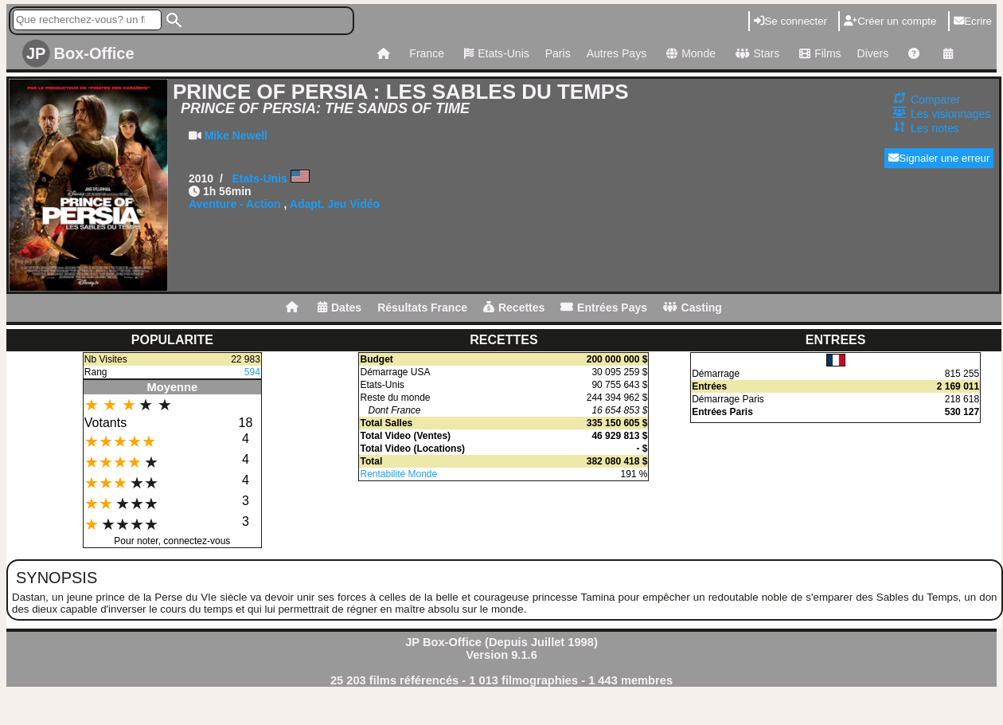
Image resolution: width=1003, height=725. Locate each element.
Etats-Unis (494, 53)
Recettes (513, 307)
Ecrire (973, 21)
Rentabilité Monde (398, 474)
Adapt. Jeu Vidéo (335, 204)
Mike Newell (236, 135)
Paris (558, 53)
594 (252, 372)
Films (818, 53)
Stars (755, 53)
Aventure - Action (235, 204)
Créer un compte (890, 21)
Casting (692, 307)
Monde (689, 53)
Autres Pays (616, 53)
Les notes (935, 128)
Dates (339, 307)
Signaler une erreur (938, 158)
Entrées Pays (603, 307)
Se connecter (790, 21)
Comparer (935, 99)
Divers (873, 53)
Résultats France (422, 307)
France (426, 53)
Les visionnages (950, 114)
